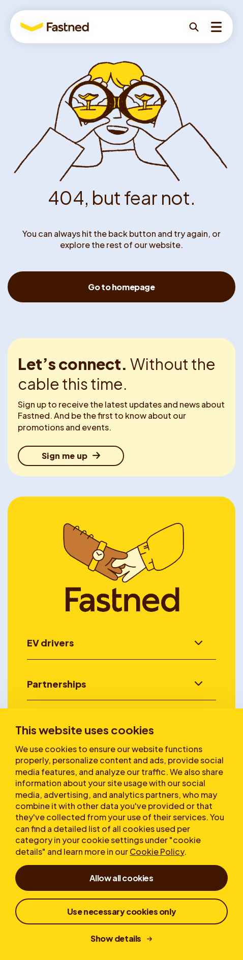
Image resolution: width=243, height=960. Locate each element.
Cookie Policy (157, 851)
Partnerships (56, 684)
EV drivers (50, 642)
